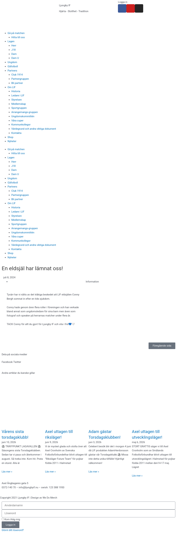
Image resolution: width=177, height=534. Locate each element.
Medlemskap (18, 103)
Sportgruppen (19, 107)
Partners (12, 70)
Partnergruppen (20, 78)
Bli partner (17, 83)
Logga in (123, 2)
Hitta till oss (18, 37)
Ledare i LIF (17, 95)
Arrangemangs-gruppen (24, 112)
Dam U (15, 58)
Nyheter (12, 141)
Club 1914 (17, 74)
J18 (13, 49)
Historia (15, 91)
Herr (13, 45)
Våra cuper (17, 120)
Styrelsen (16, 99)
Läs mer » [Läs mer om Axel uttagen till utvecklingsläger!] (137, 475)
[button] (7, 362)
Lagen (11, 41)
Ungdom (12, 62)
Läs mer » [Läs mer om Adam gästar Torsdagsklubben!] (93, 471)
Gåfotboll (13, 66)
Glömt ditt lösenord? (13, 530)
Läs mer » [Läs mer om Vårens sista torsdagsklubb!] (7, 471)
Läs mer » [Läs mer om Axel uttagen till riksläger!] (50, 471)
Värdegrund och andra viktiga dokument (33, 128)
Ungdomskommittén (22, 116)
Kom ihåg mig (11, 519)
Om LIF (12, 87)
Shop (10, 137)
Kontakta (16, 133)
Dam (14, 53)
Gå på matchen (16, 33)
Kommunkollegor (21, 124)
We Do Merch (50, 497)
